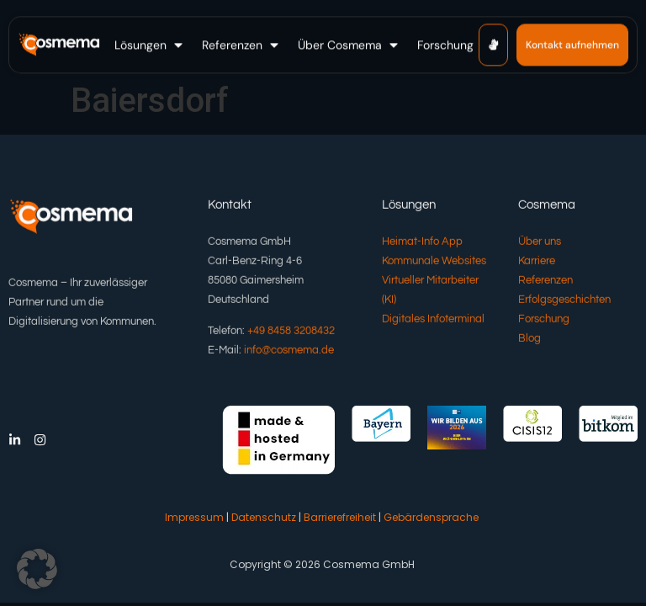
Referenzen (545, 282)
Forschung (543, 321)
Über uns (539, 243)
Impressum (194, 517)
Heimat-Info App (422, 243)
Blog (529, 340)
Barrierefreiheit (340, 517)
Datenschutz (263, 517)
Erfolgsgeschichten (564, 301)
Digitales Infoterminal (433, 321)
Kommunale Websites (434, 262)
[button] (150, 43)
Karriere (536, 262)
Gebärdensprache (431, 517)
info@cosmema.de (289, 353)
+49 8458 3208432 (291, 333)
